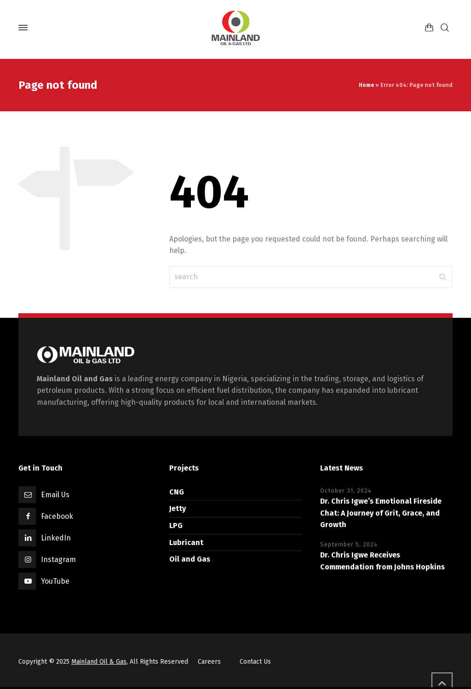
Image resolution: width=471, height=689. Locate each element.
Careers (209, 662)
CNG (176, 492)
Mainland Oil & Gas (98, 662)
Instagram (58, 559)
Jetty (177, 508)
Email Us (55, 494)
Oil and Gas (189, 559)
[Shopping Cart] (429, 28)
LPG (176, 525)
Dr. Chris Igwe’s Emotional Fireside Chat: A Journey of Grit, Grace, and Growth (381, 513)
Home (366, 85)
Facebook (57, 516)
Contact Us (255, 662)
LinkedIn (56, 538)
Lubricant (186, 542)
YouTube (55, 581)
